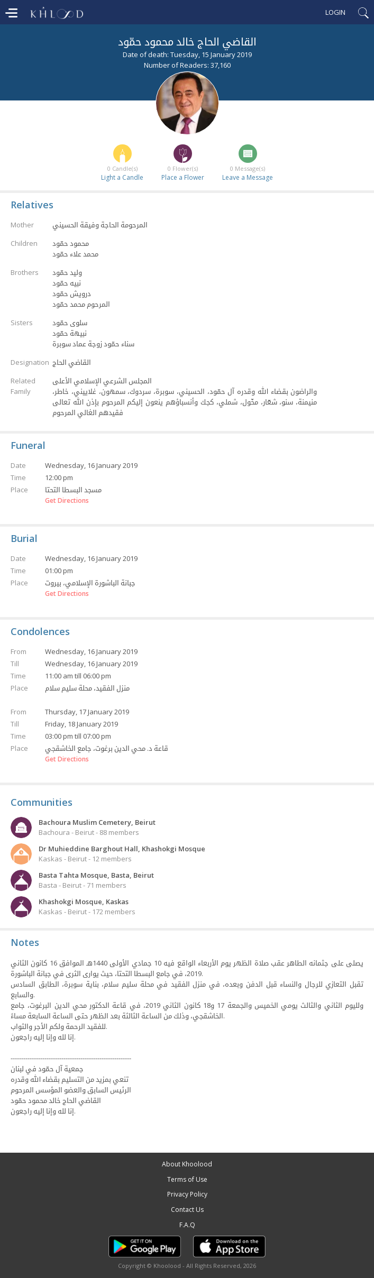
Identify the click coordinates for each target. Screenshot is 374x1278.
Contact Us (187, 1209)
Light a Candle (122, 177)
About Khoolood (187, 1164)
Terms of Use (187, 1179)
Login (335, 12)
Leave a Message (247, 177)
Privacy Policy (187, 1194)
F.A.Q (187, 1224)
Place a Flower (182, 177)
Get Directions (67, 501)
